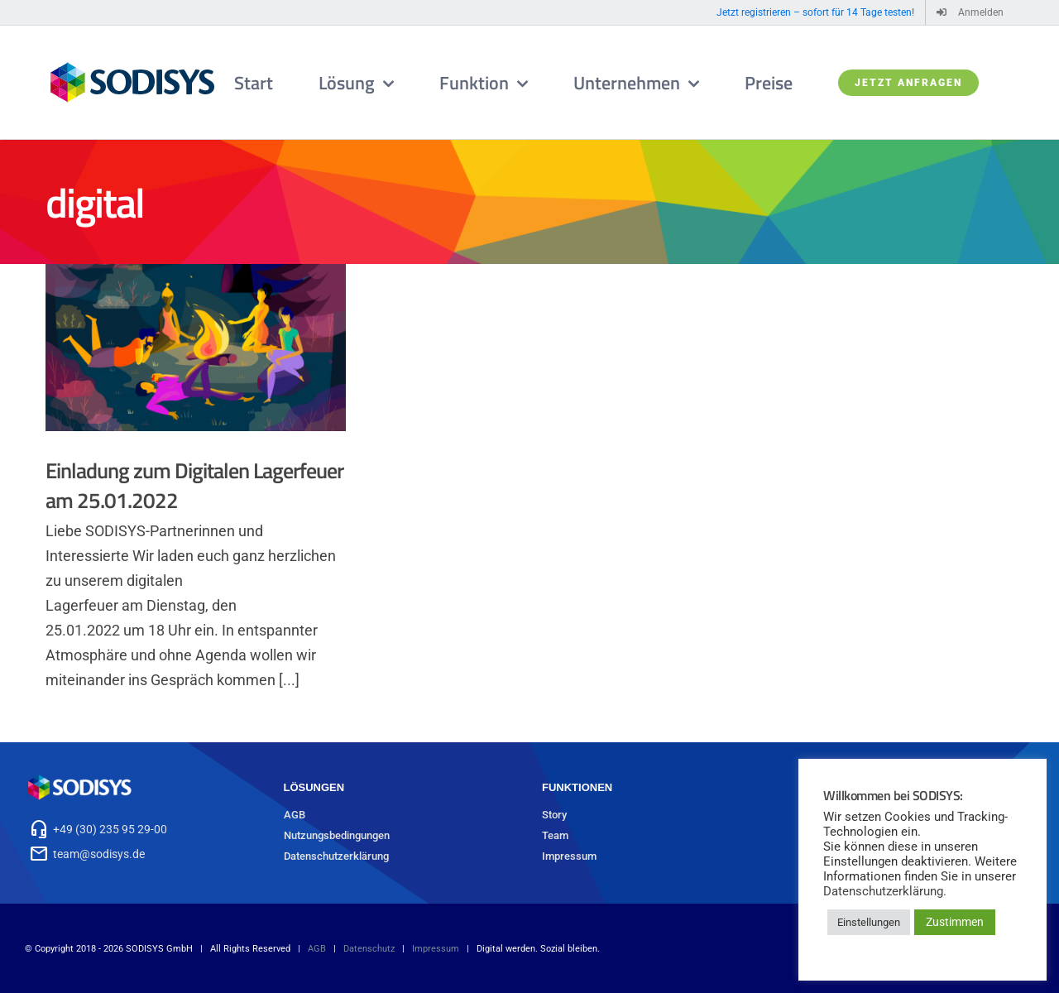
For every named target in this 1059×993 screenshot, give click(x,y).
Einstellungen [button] (868, 922)
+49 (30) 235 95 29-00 (110, 829)
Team (555, 835)
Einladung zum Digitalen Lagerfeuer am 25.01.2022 (194, 485)
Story (554, 814)
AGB (294, 814)
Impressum (569, 856)
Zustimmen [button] (955, 921)
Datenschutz (369, 948)
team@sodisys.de (99, 854)
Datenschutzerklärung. (884, 891)
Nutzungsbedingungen (337, 835)
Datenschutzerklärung (336, 856)
